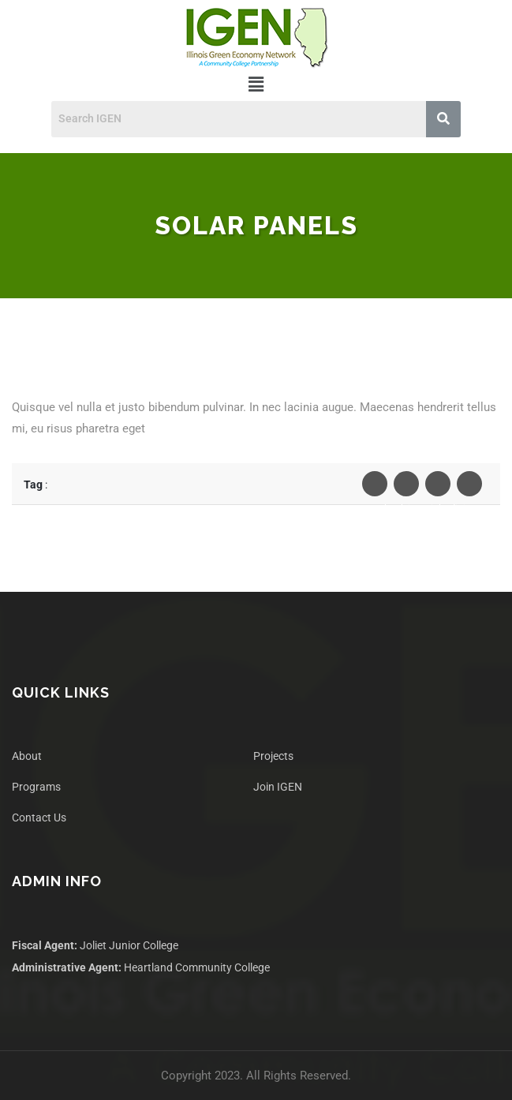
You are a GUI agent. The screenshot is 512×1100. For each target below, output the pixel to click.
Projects (273, 756)
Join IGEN (277, 786)
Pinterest (469, 487)
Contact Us (39, 817)
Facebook (374, 487)
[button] (255, 84)
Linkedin (437, 487)
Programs (36, 786)
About (27, 756)
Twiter (406, 487)
